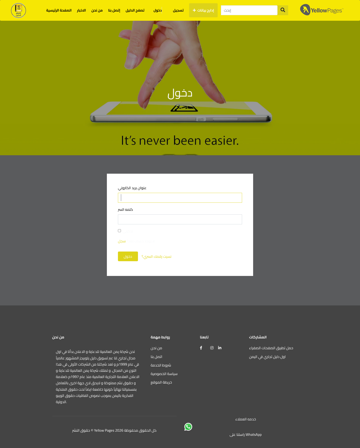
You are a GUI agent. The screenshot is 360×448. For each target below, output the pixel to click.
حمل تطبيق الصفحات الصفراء (271, 347)
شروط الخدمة (161, 365)
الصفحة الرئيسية (59, 10)
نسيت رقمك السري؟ (156, 256)
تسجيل (178, 10)
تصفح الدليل (135, 10)
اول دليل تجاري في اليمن (267, 356)
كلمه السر (125, 209)
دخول (161, 10)
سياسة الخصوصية (164, 373)
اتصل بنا (156, 356)
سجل (122, 240)
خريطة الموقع (161, 382)
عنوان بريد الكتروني (132, 188)
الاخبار (81, 10)
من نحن (97, 10)
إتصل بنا (114, 10)
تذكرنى (128, 231)
